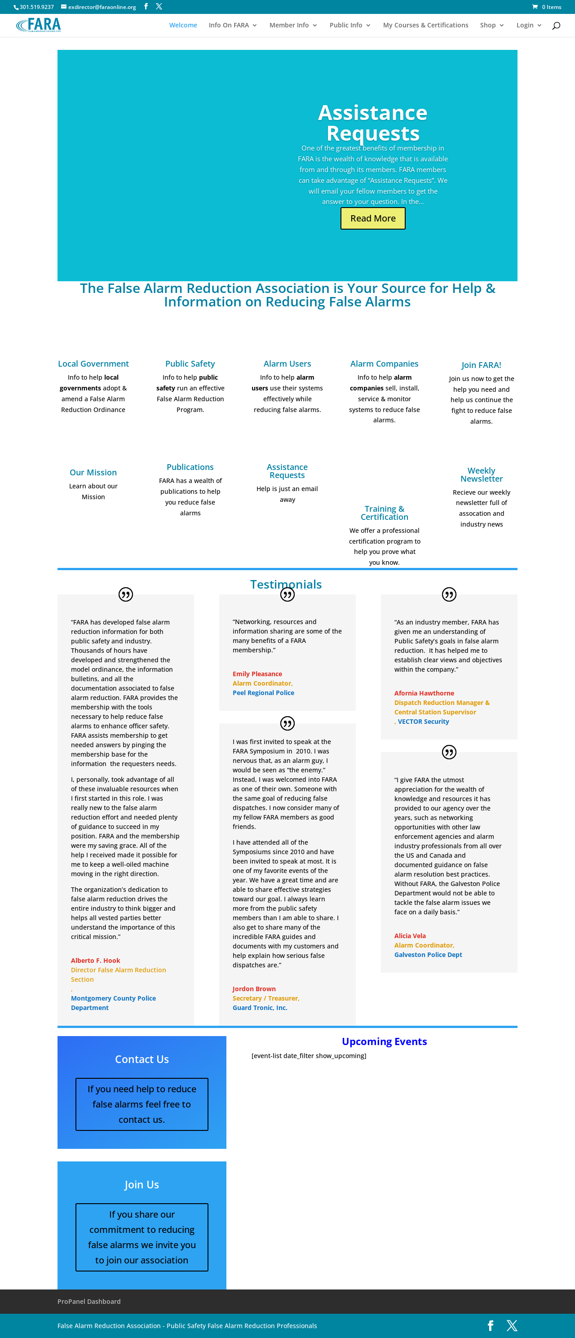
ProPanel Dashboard (89, 1301)
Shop (488, 25)
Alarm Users (287, 363)
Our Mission (93, 472)
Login (525, 25)
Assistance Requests (373, 122)
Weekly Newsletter (481, 474)
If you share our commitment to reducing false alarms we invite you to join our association (142, 1237)
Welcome (183, 25)
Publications (190, 466)
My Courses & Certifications (426, 25)
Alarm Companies (384, 363)
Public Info (346, 25)
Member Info (289, 25)
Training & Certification (384, 512)
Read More (373, 218)
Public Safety (190, 363)
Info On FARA (229, 25)
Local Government (93, 363)
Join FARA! (481, 364)
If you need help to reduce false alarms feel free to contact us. (142, 1104)
